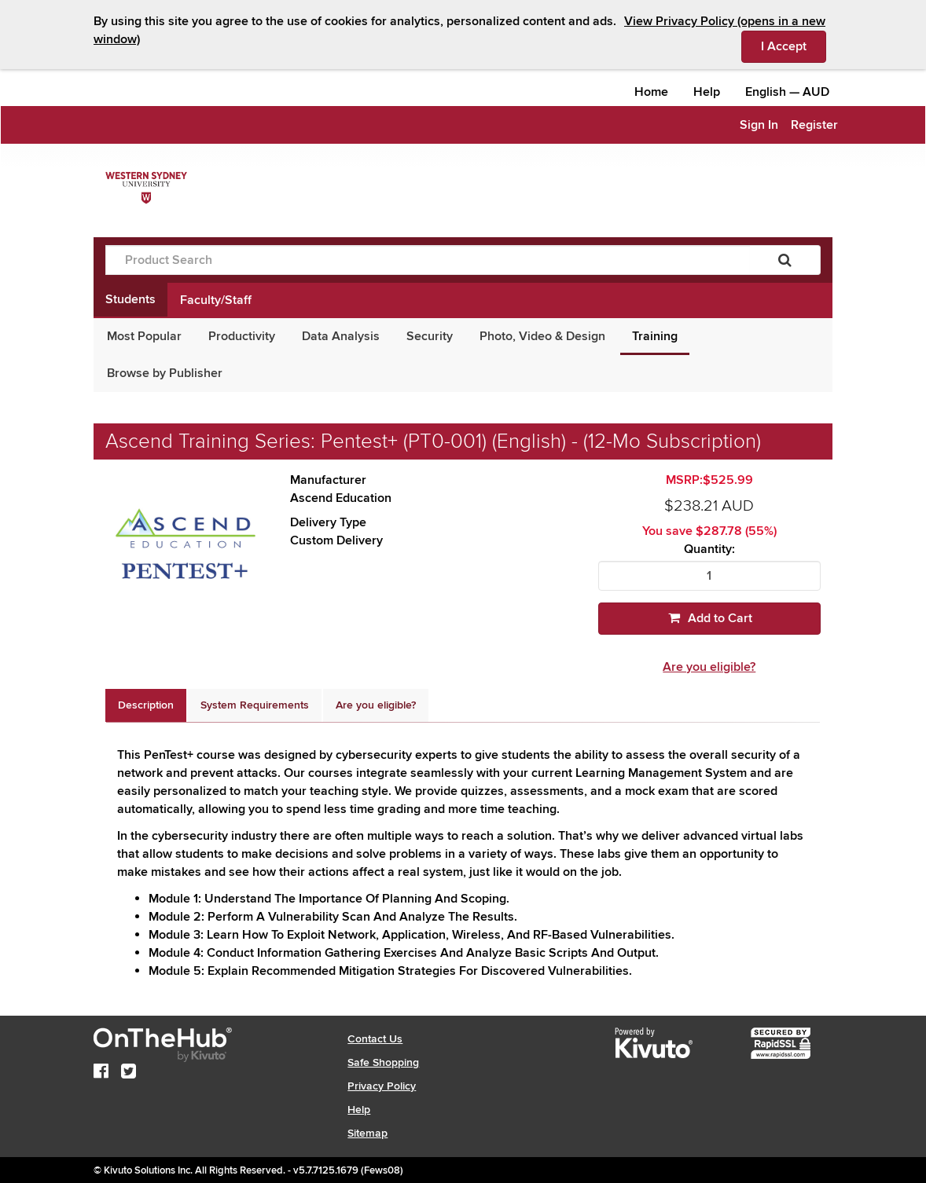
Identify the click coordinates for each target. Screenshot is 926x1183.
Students (130, 299)
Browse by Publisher (164, 373)
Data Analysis (341, 336)
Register (814, 125)
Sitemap (367, 1133)
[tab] (145, 705)
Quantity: (709, 549)
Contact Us (374, 1039)
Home (651, 92)
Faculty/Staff (216, 300)
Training (655, 336)
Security (429, 336)
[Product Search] (427, 260)
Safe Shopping (383, 1062)
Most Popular (144, 336)
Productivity (241, 336)
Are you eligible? (709, 667)
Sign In (759, 125)
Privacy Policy (381, 1086)
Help (706, 92)
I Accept (793, 45)
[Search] (785, 260)
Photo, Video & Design (542, 336)
